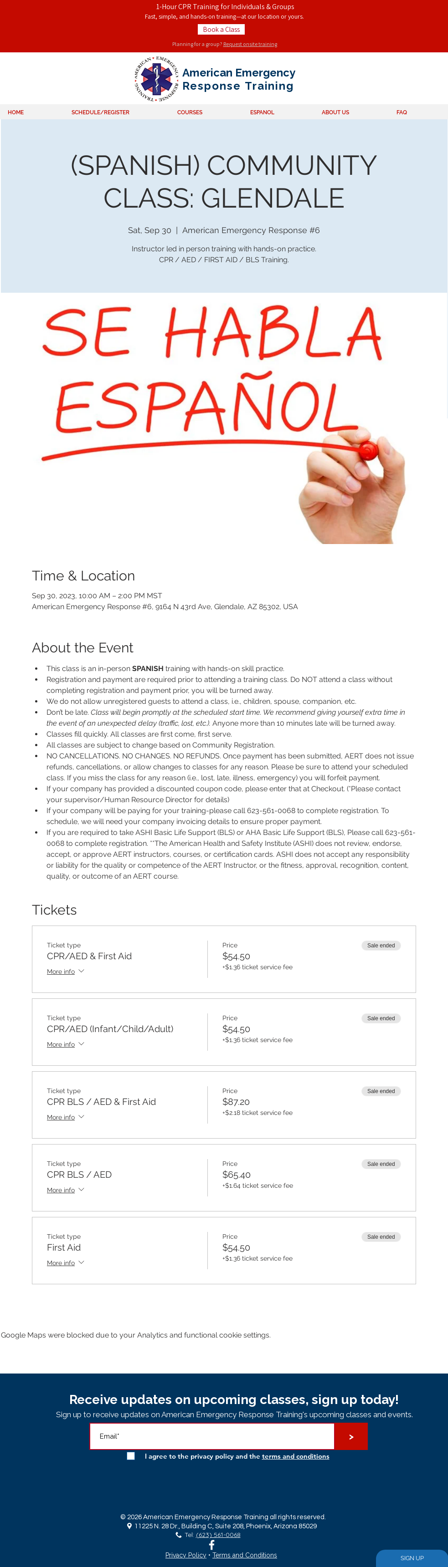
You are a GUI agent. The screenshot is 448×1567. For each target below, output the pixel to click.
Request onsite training (250, 44)
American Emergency (238, 72)
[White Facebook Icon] (211, 1545)
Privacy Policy (185, 1555)
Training (267, 85)
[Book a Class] (221, 29)
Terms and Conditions (244, 1555)
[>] (351, 1436)
